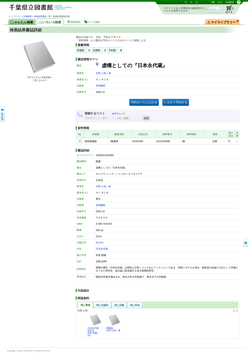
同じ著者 (85, 305)
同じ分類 (119, 305)
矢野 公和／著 (103, 73)
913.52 (99, 242)
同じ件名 (135, 305)
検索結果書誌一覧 (42, 16)
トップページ (15, 16)
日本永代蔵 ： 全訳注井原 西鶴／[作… (96, 325)
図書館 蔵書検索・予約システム (44, 7)
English (230, 2)
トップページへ (245, 242)
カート (228, 9)
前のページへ (2, 114)
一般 (212, 2)
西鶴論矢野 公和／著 (113, 323)
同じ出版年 (102, 305)
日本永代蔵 (102, 248)
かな (220, 2)
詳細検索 (27, 16)
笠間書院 (100, 85)
